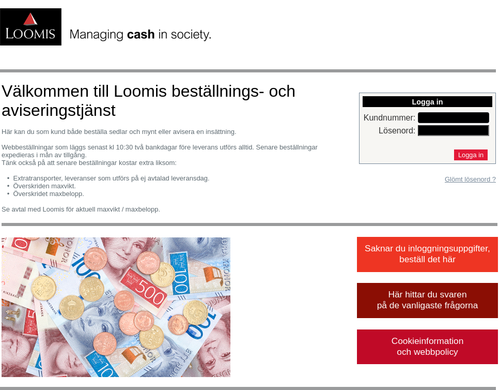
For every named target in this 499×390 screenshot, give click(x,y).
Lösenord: (397, 130)
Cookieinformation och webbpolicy (428, 346)
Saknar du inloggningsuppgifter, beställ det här (427, 253)
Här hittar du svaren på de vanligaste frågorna (427, 299)
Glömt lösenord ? (470, 179)
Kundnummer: (390, 117)
